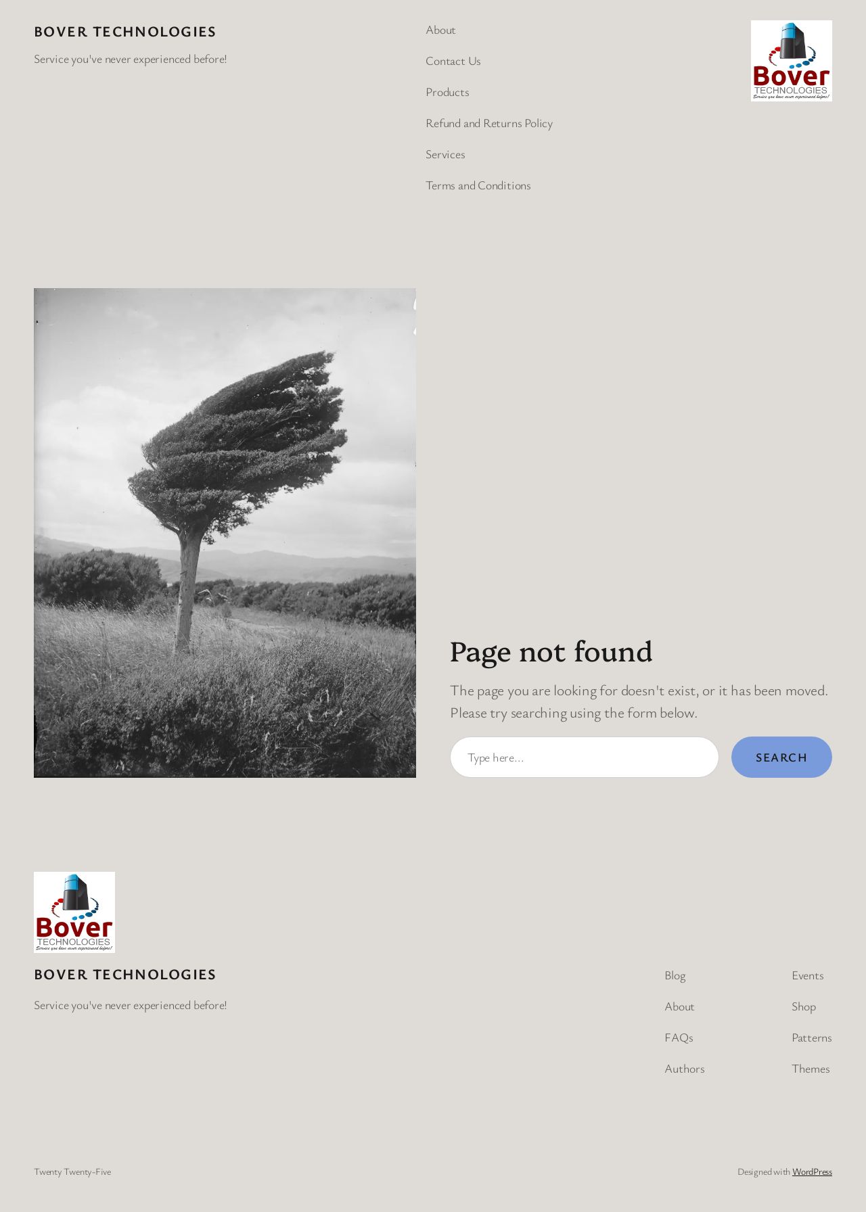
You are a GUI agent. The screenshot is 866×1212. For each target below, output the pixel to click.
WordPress (812, 1171)
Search (782, 757)
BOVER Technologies (125, 31)
